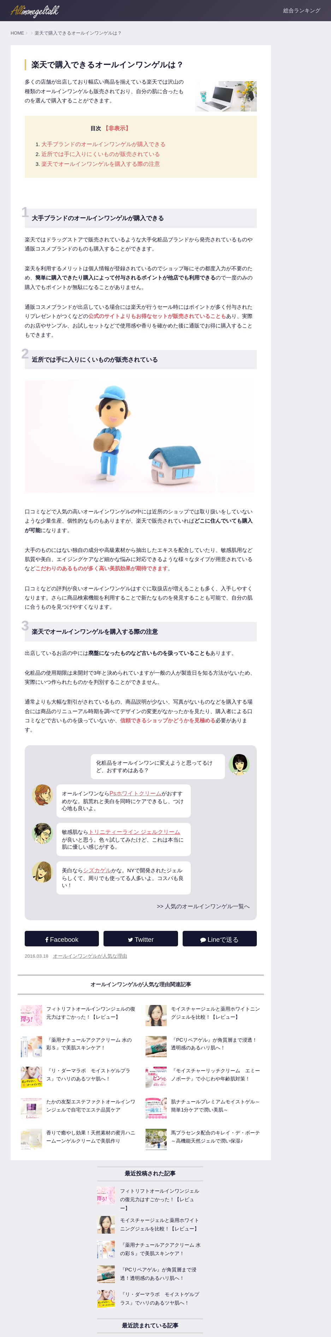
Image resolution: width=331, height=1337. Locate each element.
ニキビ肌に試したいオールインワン (261, 552)
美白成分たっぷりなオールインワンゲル (266, 520)
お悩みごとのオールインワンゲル (258, 569)
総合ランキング (301, 10)
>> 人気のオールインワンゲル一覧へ (136, 1030)
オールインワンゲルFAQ (248, 452)
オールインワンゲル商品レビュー (258, 468)
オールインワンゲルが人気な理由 (92, 1081)
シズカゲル (98, 993)
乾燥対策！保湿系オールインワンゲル (263, 504)
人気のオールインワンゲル (251, 372)
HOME (17, 33)
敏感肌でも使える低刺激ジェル (256, 537)
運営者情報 (41, 1326)
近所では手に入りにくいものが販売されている (101, 189)
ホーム (17, 1326)
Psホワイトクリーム (139, 914)
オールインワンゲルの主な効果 (256, 404)
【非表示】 (114, 163)
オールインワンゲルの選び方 (253, 420)
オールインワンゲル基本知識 (253, 388)
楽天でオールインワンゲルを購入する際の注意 (101, 199)
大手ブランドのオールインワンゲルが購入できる (104, 179)
